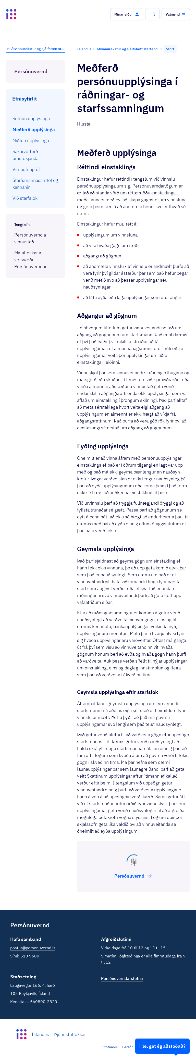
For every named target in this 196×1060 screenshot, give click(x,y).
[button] (126, 14)
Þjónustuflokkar (70, 1034)
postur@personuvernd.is (32, 947)
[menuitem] (35, 118)
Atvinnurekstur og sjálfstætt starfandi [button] (35, 48)
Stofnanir (109, 1047)
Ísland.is (40, 1034)
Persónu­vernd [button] (133, 876)
